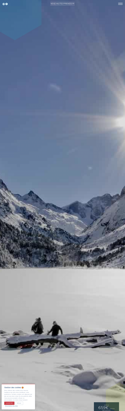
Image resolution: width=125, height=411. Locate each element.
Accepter (9, 403)
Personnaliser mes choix (11, 405)
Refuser (19, 403)
